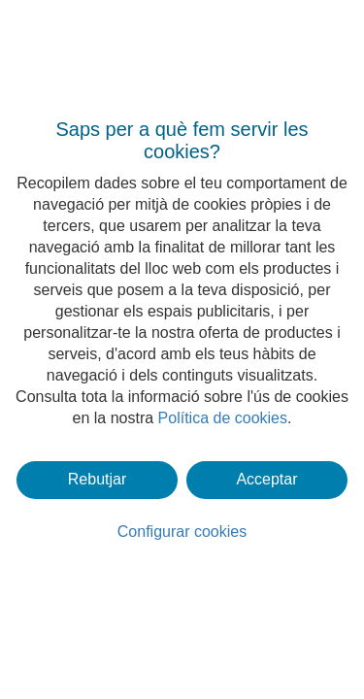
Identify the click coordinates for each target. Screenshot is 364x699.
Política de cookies (222, 418)
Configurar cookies (182, 531)
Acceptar (266, 479)
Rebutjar (97, 479)
